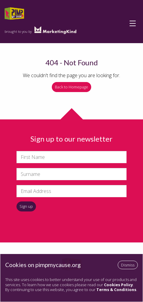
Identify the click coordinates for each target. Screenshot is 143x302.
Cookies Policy (118, 284)
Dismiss (127, 265)
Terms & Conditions (116, 289)
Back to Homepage (71, 87)
